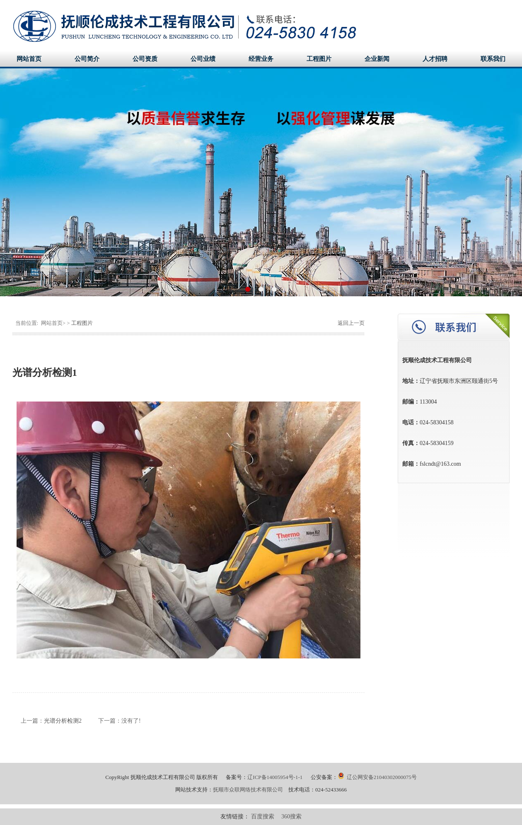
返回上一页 (350, 323)
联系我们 (493, 59)
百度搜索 (262, 816)
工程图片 (319, 59)
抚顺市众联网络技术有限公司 (248, 789)
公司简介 (87, 59)
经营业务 (261, 59)
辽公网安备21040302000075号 (377, 777)
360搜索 (291, 816)
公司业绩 (203, 59)
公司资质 (145, 59)
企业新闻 (377, 59)
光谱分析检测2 (63, 721)
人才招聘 (435, 59)
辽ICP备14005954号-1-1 (274, 777)
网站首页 (29, 59)
